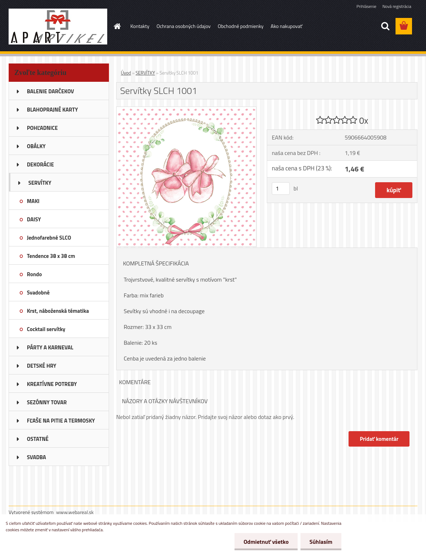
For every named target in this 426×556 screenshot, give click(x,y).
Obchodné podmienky (241, 26)
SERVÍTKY (145, 72)
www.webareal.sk (75, 512)
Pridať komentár (379, 439)
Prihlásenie (366, 6)
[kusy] (281, 188)
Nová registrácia (396, 6)
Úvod (126, 72)
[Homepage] (117, 26)
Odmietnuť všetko (266, 541)
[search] (385, 26)
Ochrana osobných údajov (183, 26)
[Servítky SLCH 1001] (186, 109)
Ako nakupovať (286, 26)
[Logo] (58, 26)
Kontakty (140, 26)
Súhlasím (320, 541)
